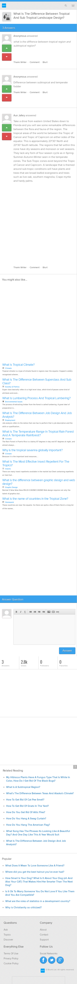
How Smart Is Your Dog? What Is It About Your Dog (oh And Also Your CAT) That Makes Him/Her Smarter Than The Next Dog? (39, 882)
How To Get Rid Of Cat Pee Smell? (25, 799)
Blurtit (4, 5)
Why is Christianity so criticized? (23, 907)
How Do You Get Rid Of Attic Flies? (25, 812)
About (43, 929)
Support (44, 939)
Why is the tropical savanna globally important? (32, 450)
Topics (7, 934)
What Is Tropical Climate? (18, 365)
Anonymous (19, 35)
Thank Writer (20, 62)
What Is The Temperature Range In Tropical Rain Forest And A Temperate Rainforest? (38, 433)
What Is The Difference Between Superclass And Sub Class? (36, 381)
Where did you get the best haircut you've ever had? (35, 872)
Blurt (45, 62)
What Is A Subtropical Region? (23, 787)
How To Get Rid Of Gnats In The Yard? (27, 806)
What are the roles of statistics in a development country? (37, 901)
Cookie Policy (11, 963)
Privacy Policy (11, 958)
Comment (34, 62)
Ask (6, 929)
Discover (8, 939)
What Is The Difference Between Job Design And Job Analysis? (37, 415)
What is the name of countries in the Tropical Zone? (35, 499)
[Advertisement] (38, 222)
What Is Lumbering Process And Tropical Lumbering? (36, 398)
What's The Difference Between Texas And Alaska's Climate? (40, 793)
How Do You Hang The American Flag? (28, 824)
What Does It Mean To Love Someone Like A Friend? (34, 865)
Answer (67, 650)
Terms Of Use (11, 953)
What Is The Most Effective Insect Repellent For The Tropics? (35, 463)
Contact (44, 934)
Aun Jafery (19, 115)
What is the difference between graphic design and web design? (38, 482)
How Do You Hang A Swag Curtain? (26, 818)
